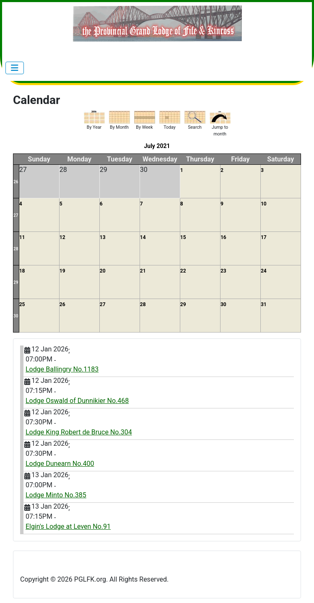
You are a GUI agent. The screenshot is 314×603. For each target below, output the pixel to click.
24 (264, 271)
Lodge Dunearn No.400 (60, 464)
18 (22, 271)
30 (15, 316)
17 (264, 237)
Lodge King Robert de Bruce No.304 (79, 432)
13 (103, 237)
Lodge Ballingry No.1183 (62, 369)
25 (22, 304)
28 (15, 249)
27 (15, 215)
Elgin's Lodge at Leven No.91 (68, 526)
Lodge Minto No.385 (56, 495)
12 (62, 237)
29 (15, 282)
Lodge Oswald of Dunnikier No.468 (77, 401)
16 (223, 237)
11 (22, 237)
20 (103, 271)
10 (264, 204)
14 (143, 237)
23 (223, 271)
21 (143, 271)
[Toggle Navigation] (14, 68)
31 (264, 304)
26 (15, 181)
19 (62, 271)
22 (183, 271)
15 (183, 237)
